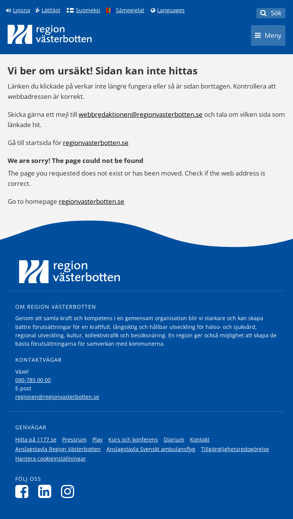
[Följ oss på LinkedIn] (46, 491)
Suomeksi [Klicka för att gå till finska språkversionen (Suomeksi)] (88, 10)
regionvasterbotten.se (96, 142)
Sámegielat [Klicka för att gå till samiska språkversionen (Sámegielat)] (130, 10)
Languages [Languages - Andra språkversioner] (171, 10)
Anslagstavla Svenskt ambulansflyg (150, 449)
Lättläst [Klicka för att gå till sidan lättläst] (51, 10)
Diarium (174, 439)
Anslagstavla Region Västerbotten (58, 449)
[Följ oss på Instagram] (69, 491)
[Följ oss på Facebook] (23, 491)
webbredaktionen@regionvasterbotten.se (141, 114)
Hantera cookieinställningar (50, 458)
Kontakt (199, 439)
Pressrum (74, 439)
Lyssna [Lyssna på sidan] (21, 10)
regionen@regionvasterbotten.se (57, 396)
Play (97, 439)
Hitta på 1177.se (35, 439)
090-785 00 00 (33, 380)
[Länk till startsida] (50, 34)
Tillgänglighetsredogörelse (235, 449)
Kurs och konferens (133, 439)
